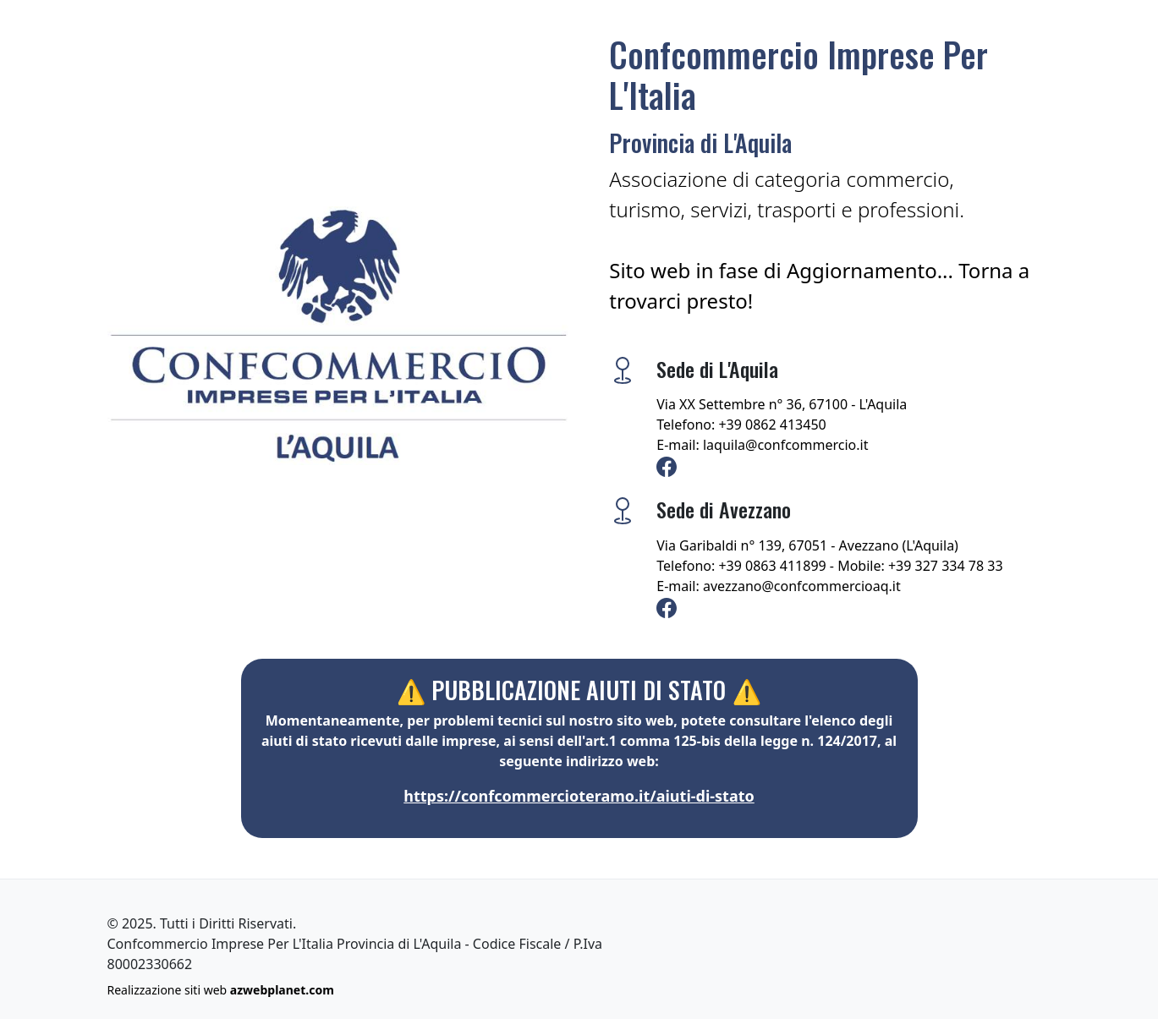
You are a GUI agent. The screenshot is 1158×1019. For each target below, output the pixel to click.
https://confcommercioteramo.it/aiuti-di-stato (579, 796)
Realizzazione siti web (220, 990)
